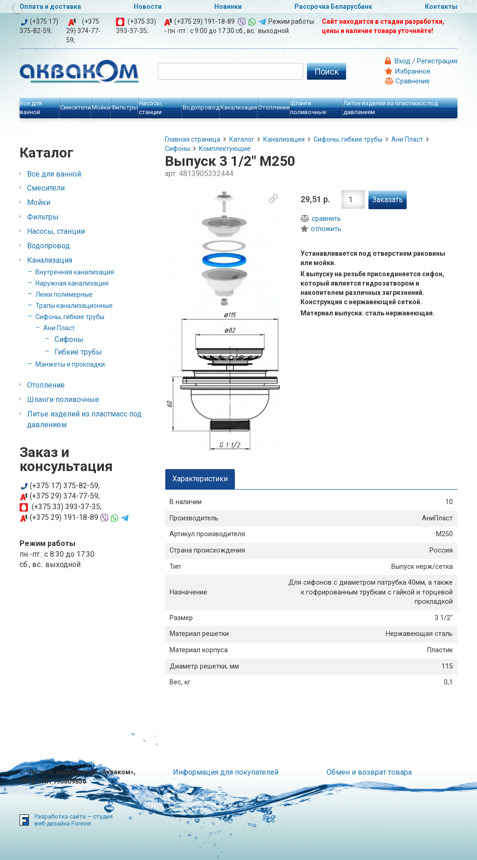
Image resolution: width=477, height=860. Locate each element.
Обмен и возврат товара (369, 772)
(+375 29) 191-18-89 (204, 21)
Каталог (241, 139)
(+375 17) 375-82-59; (60, 485)
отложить (320, 229)
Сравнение (407, 81)
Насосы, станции (56, 231)
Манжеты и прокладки (70, 364)
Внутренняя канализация (74, 272)
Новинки (228, 6)
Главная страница (192, 139)
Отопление (46, 385)
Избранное (407, 71)
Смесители (46, 188)
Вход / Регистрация (425, 61)
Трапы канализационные (74, 305)
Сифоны (69, 339)
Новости (148, 6)
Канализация (49, 260)
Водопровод (48, 245)
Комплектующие (225, 148)
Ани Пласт (59, 328)
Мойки (38, 202)
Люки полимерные (64, 294)
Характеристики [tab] (200, 478)
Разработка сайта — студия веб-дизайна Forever (73, 820)
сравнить (320, 218)
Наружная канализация (72, 283)
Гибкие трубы (78, 352)
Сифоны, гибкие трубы (69, 317)
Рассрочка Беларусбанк (333, 6)
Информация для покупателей (226, 772)
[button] (273, 198)
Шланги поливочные (63, 399)
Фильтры (43, 216)
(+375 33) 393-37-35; (61, 506)
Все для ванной (54, 174)
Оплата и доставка (50, 6)
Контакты (441, 6)
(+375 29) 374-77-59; (83, 31)
